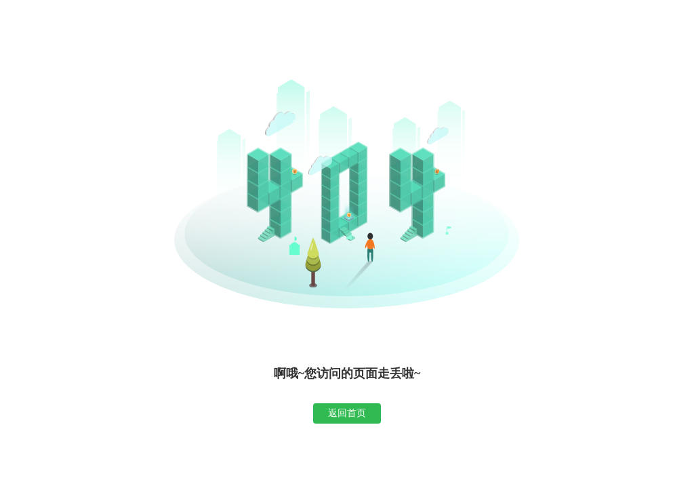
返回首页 (347, 412)
